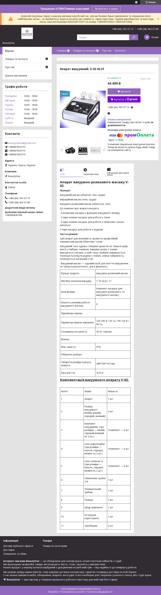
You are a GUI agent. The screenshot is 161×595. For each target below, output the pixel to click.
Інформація (106, 58)
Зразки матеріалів (16, 75)
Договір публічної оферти (18, 545)
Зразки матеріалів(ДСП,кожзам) (76, 58)
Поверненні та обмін (14, 553)
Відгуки (124, 58)
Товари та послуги (84, 50)
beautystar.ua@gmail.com (22, 143)
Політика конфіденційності (100, 591)
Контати (120, 50)
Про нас (107, 50)
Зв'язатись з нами (106, 8)
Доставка (8, 549)
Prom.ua (96, 588)
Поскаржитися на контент (73, 591)
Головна (61, 50)
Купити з (126, 99)
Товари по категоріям (55, 545)
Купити (126, 91)
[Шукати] (133, 37)
